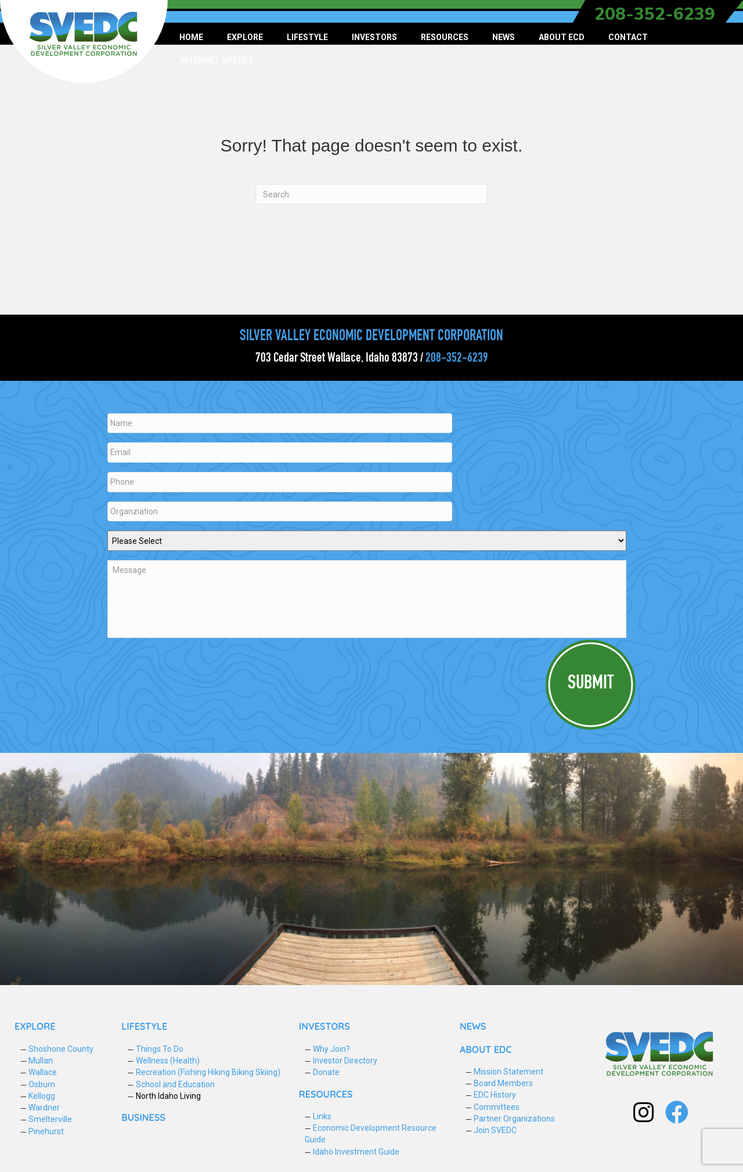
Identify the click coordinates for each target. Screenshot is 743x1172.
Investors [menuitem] (374, 37)
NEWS (473, 1020)
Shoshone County (60, 1042)
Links (322, 1110)
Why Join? (331, 1042)
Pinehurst (46, 1125)
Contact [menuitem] (628, 37)
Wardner (44, 1101)
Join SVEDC (495, 1123)
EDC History (495, 1089)
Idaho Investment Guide (356, 1145)
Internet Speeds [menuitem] (216, 60)
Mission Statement (508, 1065)
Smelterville (50, 1113)
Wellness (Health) (168, 1054)
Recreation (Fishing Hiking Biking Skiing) (208, 1065)
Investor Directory (345, 1054)
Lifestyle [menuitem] (307, 37)
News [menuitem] (503, 37)
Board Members (503, 1076)
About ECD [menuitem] (562, 37)
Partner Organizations (514, 1112)
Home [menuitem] (191, 37)
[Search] (371, 194)
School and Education (175, 1078)
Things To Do (159, 1042)
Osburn (41, 1078)
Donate (326, 1065)
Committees (497, 1100)
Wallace (42, 1065)
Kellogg (41, 1089)
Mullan (40, 1054)
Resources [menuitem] (444, 37)
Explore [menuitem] (245, 37)
